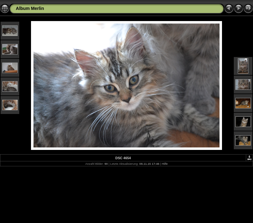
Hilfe (165, 163)
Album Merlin (30, 8)
